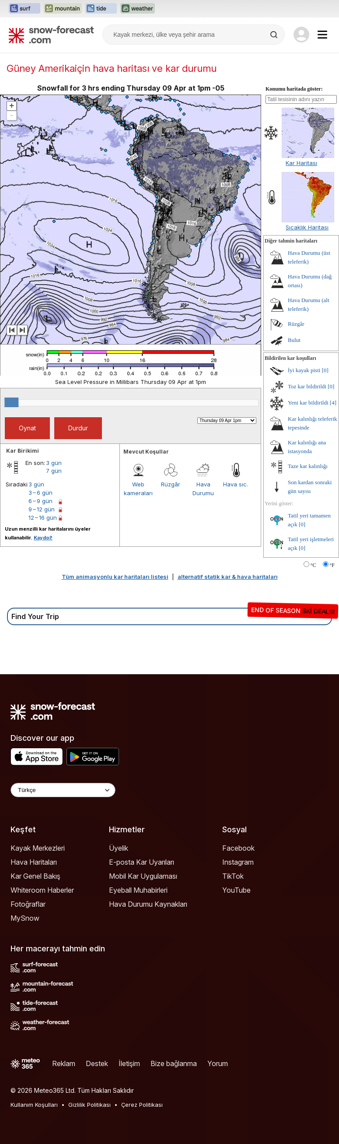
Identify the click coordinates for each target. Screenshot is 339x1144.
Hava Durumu (203, 488)
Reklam (63, 1063)
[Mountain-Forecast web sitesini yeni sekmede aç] (63, 8)
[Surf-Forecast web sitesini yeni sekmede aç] (24, 8)
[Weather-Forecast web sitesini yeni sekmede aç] (137, 8)
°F (332, 565)
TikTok (233, 876)
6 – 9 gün (40, 500)
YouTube (236, 890)
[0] (325, 370)
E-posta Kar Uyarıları (141, 862)
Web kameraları (138, 488)
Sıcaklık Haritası (307, 227)
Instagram (238, 862)
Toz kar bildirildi (307, 386)
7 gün (54, 470)
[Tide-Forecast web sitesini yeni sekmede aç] (101, 8)
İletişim (129, 1063)
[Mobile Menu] (322, 34)
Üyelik (118, 848)
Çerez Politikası (142, 1104)
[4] (333, 402)
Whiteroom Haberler (42, 890)
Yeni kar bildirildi (308, 402)
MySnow (24, 918)
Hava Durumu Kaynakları (148, 904)
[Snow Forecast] (51, 34)
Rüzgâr (170, 484)
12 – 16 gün (42, 517)
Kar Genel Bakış (35, 876)
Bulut (294, 340)
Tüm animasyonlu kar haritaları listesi (115, 576)
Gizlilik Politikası (89, 1104)
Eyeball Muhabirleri (138, 890)
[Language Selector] (62, 790)
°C (313, 565)
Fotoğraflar (27, 904)
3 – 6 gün (40, 492)
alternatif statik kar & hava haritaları (228, 576)
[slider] (11, 402)
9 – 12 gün (41, 509)
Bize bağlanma (173, 1063)
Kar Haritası (301, 162)
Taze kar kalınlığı (308, 466)
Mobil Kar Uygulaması (143, 876)
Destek (97, 1063)
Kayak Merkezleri (37, 848)
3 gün (54, 462)
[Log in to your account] (301, 34)
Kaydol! (43, 538)
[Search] (274, 34)
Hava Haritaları (33, 862)
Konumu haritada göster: (294, 89)
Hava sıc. (235, 484)
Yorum (217, 1063)
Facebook (238, 848)
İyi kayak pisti (304, 370)
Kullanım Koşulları (34, 1104)
